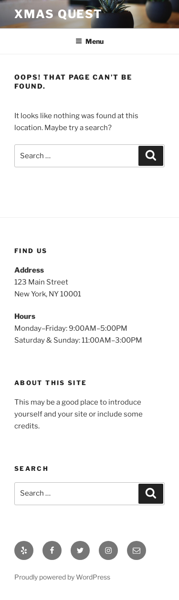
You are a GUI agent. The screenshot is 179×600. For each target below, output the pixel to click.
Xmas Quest (58, 14)
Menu (89, 41)
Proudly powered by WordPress (62, 577)
